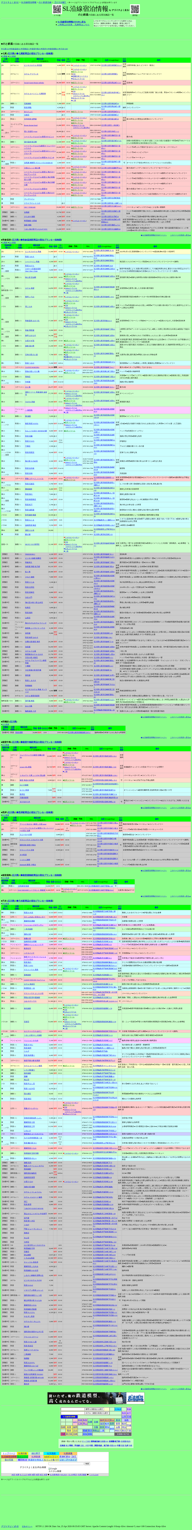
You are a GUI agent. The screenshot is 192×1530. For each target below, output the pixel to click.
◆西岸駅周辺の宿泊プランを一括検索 (34, 812)
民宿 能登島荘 (30, 499)
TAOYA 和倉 (30, 402)
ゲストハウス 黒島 (31, 970)
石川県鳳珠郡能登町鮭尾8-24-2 (105, 934)
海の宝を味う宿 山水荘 (34, 602)
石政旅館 (27, 103)
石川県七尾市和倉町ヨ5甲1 (104, 675)
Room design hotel (31, 125)
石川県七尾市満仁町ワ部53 (104, 371)
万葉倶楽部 (24, 798)
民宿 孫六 (27, 962)
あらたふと (28, 112)
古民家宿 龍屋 (23, 886)
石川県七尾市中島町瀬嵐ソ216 (104, 767)
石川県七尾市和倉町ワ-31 (103, 642)
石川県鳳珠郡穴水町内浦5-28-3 (105, 917)
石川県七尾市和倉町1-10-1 (104, 297)
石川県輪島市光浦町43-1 (102, 958)
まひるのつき (25, 802)
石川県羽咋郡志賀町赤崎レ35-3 (105, 780)
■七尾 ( (4, 53)
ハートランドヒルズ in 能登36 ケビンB (39, 157)
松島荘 (27, 608)
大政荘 (26, 115)
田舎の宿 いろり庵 (32, 371)
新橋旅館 (27, 975)
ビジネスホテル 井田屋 (33, 65)
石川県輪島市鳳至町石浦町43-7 (105, 925)
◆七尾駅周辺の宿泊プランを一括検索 (34, 53)
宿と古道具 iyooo (30, 131)
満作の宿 (27, 934)
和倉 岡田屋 (29, 330)
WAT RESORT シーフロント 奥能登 (31, 890)
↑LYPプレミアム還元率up (81, 96)
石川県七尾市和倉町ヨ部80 (104, 647)
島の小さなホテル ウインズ (35, 623)
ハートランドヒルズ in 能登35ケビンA (39, 137)
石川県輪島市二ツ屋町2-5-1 (104, 520)
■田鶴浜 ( (5, 722)
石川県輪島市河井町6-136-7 (104, 525)
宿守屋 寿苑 (29, 701)
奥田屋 (27, 675)
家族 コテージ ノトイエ (34, 479)
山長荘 (27, 618)
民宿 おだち (29, 266)
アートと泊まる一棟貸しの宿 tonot (33, 824)
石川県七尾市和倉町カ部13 (104, 306)
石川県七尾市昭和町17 (110, 115)
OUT (68, 61)
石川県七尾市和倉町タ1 (103, 670)
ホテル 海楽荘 (29, 984)
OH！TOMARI (29, 207)
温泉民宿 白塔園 (30, 941)
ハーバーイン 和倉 (32, 262)
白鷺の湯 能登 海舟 (32, 642)
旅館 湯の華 (29, 346)
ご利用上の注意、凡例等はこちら (73, 25)
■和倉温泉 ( (6, 240)
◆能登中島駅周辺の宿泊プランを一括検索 (41, 742)
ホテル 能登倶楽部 (32, 696)
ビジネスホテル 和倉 (33, 252)
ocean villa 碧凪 (25, 767)
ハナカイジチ (29, 953)
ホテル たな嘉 (30, 651)
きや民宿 (23, 855)
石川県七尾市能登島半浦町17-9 (105, 794)
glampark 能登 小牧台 (28, 865)
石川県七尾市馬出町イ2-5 (111, 83)
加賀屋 (27, 647)
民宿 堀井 (29, 613)
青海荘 (27, 377)
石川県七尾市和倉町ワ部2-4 (104, 377)
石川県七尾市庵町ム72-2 (110, 225)
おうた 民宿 (24, 790)
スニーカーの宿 (26, 835)
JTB (74, 74)
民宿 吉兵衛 (29, 468)
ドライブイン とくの (32, 203)
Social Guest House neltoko (34, 83)
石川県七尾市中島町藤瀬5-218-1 (105, 775)
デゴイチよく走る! (10, 2)
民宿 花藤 (29, 436)
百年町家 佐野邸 (30, 119)
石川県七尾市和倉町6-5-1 (103, 657)
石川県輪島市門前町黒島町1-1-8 (105, 948)
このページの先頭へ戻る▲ (180, 235)
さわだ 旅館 (29, 577)
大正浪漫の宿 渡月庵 (33, 670)
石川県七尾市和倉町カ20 (103, 266)
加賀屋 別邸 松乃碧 (32, 566)
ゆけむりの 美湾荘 (32, 544)
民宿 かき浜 (28, 913)
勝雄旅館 (28, 489)
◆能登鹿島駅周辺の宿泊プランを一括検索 (41, 875)
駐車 (63, 60)
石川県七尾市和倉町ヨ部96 (104, 572)
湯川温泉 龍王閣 (30, 142)
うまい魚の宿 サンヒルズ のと (36, 229)
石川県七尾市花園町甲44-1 (111, 168)
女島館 (26, 212)
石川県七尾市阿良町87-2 (110, 112)
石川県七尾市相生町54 (110, 103)
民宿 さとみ (29, 582)
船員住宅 (27, 948)
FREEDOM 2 (30, 554)
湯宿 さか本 (29, 530)
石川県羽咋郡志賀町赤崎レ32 (104, 802)
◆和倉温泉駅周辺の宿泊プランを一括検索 (41, 240)
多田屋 (27, 633)
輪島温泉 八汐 (30, 711)
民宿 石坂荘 (29, 484)
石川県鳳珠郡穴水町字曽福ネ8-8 (101, 890)
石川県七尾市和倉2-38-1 (103, 637)
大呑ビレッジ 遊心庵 (32, 168)
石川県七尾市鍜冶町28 (110, 119)
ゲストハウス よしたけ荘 (33, 993)
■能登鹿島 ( (6, 875)
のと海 (27, 387)
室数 (17, 61)
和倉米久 (28, 562)
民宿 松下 (29, 505)
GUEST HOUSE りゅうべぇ (34, 980)
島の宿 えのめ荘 (31, 461)
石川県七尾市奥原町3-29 (103, 633)
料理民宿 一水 (29, 988)
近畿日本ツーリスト (80, 76)
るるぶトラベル (79, 79)
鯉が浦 (27, 534)
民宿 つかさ (29, 257)
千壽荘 (27, 446)
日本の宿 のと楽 (31, 355)
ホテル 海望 (29, 288)
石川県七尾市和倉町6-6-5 (103, 666)
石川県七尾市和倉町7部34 (104, 566)
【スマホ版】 (60, 2)
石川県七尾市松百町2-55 (103, 534)
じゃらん (76, 65)
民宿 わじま (29, 520)
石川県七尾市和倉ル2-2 (103, 321)
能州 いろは (29, 297)
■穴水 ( (4, 901)
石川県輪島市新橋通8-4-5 (102, 975)
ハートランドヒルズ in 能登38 (35, 189)
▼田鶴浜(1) (25, 49)
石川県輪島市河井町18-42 (103, 941)
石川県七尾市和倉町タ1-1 (103, 554)
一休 (74, 100)
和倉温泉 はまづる (32, 321)
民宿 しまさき (30, 680)
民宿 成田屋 (29, 510)
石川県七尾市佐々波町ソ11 (111, 203)
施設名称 (40, 59)
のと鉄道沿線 (45, 2)
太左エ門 (28, 597)
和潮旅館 (28, 686)
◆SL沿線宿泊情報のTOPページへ (154, 235)
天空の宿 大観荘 (31, 657)
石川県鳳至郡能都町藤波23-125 (105, 962)
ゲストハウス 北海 (27, 850)
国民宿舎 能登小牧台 (28, 845)
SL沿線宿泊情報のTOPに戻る (71, 22)
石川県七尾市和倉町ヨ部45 (104, 335)
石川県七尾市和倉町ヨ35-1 (104, 387)
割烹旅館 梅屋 (30, 515)
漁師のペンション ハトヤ (33, 945)
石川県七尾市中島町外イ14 (107, 850)
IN (68, 59)
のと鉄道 (12, 56)
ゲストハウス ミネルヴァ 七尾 (31, 840)
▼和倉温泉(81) (15, 49)
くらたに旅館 (25, 860)
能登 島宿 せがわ (31, 424)
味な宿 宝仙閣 (30, 277)
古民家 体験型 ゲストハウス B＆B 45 (38, 163)
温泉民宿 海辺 (30, 525)
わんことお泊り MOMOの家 (36, 431)
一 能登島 (29, 410)
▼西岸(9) (44, 49)
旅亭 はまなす (30, 335)
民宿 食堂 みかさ (31, 637)
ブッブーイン (29, 199)
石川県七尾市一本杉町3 (110, 125)
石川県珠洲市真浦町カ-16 (103, 984)
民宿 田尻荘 (29, 452)
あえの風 (28, 706)
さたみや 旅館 (29, 217)
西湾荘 (22, 794)
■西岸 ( (4, 812)
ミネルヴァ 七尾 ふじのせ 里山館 (32, 775)
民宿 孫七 (29, 494)
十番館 (27, 666)
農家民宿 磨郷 (29, 921)
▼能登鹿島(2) (53, 49)
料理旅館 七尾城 (30, 221)
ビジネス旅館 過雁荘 (33, 558)
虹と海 (27, 572)
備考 (158, 60)
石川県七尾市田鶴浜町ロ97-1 (79, 732)
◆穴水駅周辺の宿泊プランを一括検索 (34, 901)
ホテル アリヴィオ (31, 74)
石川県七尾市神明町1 (109, 74)
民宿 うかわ (28, 966)
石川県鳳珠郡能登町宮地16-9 (104, 939)
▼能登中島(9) (35, 49)
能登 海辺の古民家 (27, 780)
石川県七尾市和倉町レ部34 (104, 654)
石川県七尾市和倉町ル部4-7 (104, 341)
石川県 (11, 53)
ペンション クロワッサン (33, 925)
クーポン (83, 65)
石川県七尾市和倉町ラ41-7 (104, 367)
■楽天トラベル (77, 72)
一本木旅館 (28, 929)
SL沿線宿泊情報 (28, 2)
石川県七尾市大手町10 (110, 217)
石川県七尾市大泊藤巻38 (110, 229)
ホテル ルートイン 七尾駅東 (35, 94)
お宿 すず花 (29, 341)
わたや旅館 (24, 785)
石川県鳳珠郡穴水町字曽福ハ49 (101, 886)
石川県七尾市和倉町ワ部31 (104, 562)
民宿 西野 (19, 732)
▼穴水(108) (63, 49)
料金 (59, 60)
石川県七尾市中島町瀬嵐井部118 (105, 798)
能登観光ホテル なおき (34, 654)
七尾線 (4, 56)
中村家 (27, 382)
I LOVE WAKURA (32, 367)
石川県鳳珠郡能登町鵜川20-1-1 (105, 966)
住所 (106, 60)
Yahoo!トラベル (79, 94)
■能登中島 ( (6, 742)
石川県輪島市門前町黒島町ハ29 (105, 953)
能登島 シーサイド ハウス (35, 628)
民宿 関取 (27, 107)
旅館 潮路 (27, 225)
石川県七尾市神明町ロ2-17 (111, 65)
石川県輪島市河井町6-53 (102, 945)
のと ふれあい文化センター (34, 917)
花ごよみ (28, 306)
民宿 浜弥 (29, 473)
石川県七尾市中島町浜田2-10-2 (105, 756)
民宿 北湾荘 (29, 587)
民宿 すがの (29, 441)
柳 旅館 (28, 416)
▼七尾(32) (5, 49)
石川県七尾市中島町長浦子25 (104, 790)
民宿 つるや (29, 363)
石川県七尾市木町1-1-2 (110, 131)
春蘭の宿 (27, 939)
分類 (17, 59)
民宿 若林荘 (29, 592)
